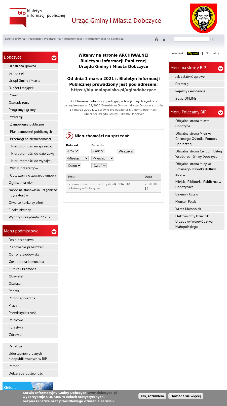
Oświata (15, 283)
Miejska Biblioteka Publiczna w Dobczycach (198, 184)
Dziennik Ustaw (186, 194)
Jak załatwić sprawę (190, 76)
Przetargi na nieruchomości (63, 38)
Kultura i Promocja (22, 269)
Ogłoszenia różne (22, 182)
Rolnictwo (16, 320)
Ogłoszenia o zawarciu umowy (33, 175)
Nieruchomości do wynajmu (31, 160)
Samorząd (16, 73)
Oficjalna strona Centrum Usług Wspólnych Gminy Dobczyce (198, 154)
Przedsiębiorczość (22, 312)
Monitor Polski (186, 201)
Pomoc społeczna (22, 298)
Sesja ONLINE (185, 98)
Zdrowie (15, 334)
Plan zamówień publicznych (31, 131)
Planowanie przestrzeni (26, 247)
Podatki (14, 291)
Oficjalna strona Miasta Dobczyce (192, 123)
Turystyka (16, 327)
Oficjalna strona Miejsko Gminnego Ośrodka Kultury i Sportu (196, 169)
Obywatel (16, 276)
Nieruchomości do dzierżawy (33, 153)
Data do (97, 145)
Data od (72, 145)
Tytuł (71, 176)
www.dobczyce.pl (102, 393)
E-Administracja (20, 210)
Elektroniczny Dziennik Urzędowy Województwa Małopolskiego (194, 221)
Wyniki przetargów (24, 168)
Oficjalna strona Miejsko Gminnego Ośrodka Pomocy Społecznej (196, 138)
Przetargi (34, 38)
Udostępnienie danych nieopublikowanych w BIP (28, 356)
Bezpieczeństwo (21, 239)
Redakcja (15, 346)
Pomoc (14, 366)
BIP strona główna (22, 66)
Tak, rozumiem (152, 396)
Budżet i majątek (21, 88)
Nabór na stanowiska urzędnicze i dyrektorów (33, 192)
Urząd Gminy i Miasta (24, 80)
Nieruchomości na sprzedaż (32, 146)
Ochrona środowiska (24, 254)
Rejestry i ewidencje (190, 91)
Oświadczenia (19, 102)
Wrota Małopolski (188, 209)
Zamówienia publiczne (27, 124)
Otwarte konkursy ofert (26, 202)
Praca (13, 305)
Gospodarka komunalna (26, 261)
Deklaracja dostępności (26, 373)
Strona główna (15, 38)
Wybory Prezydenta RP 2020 (31, 217)
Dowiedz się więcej (186, 396)
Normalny (212, 53)
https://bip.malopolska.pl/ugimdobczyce (113, 90)
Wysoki (193, 53)
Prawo (13, 95)
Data (148, 176)
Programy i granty (22, 109)
